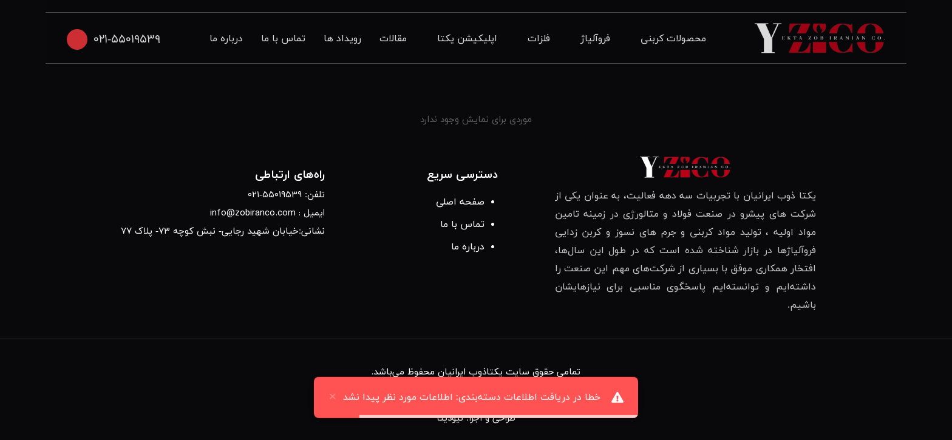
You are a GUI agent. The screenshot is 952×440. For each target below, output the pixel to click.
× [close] (332, 402)
